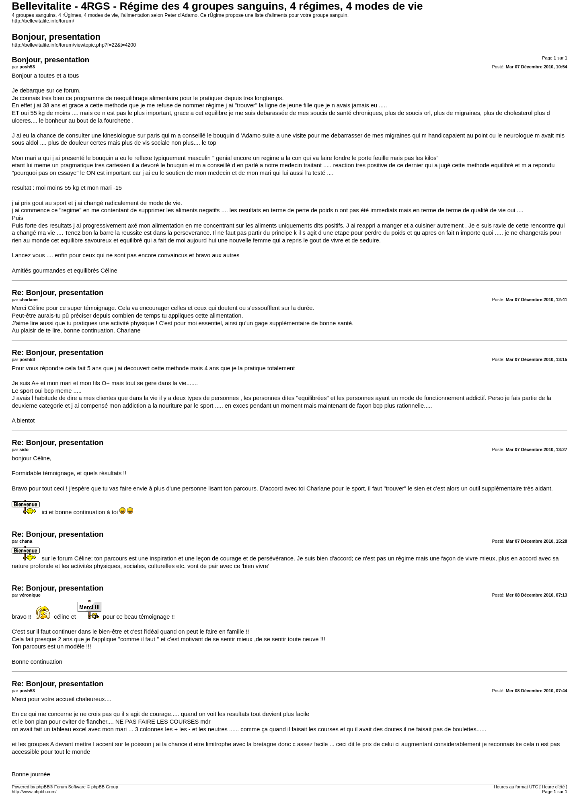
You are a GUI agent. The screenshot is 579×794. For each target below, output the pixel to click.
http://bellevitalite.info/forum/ (43, 21)
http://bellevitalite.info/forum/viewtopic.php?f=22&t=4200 (74, 45)
